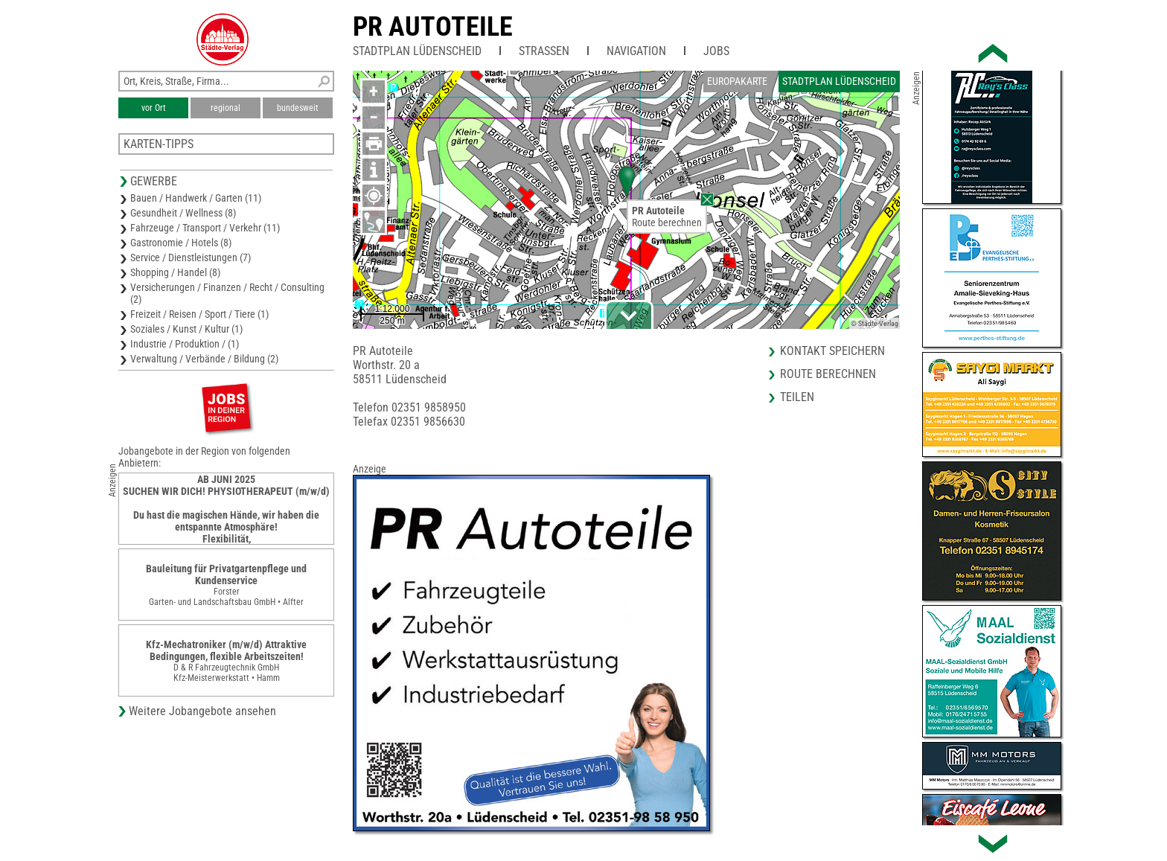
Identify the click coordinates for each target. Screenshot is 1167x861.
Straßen (544, 51)
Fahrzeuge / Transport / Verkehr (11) (205, 228)
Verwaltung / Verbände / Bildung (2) (204, 359)
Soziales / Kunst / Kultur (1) (186, 329)
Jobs (716, 51)
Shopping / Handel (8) (175, 272)
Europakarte (737, 81)
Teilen (797, 397)
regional (225, 108)
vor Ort (153, 108)
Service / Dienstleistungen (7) (190, 257)
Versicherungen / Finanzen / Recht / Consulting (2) (227, 293)
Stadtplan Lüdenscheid (417, 51)
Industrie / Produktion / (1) (184, 344)
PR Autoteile (433, 26)
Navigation (636, 51)
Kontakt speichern (832, 351)
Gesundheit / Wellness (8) (183, 213)
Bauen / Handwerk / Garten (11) (195, 198)
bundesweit (298, 108)
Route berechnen (667, 222)
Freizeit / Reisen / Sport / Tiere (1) (199, 314)
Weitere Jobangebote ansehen (202, 711)
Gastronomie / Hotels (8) (180, 243)
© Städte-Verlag (874, 323)
